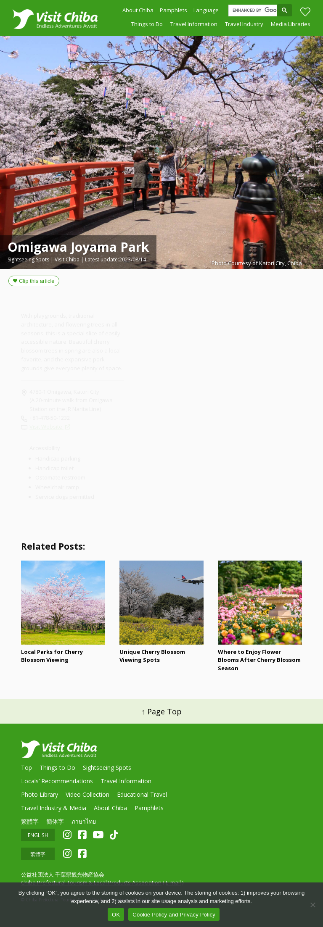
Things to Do (147, 25)
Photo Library (39, 794)
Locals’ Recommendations (57, 781)
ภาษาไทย (83, 821)
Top (26, 768)
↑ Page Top (161, 711)
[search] (255, 11)
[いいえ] (312, 905)
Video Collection (87, 794)
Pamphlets (173, 11)
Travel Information (193, 25)
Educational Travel (142, 794)
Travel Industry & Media (53, 808)
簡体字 (55, 821)
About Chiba (138, 11)
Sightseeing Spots (107, 768)
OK (116, 914)
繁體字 (30, 821)
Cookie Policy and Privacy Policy (173, 914)
